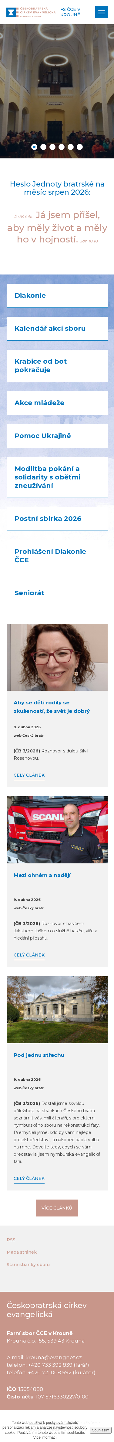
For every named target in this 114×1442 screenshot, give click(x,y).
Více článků (57, 1208)
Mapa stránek (22, 1252)
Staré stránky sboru (28, 1264)
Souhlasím (100, 1430)
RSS (11, 1239)
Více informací (45, 1437)
